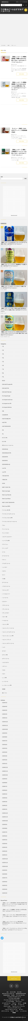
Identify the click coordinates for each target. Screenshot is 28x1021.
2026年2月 (4, 714)
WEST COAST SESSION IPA (8, 502)
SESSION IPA (5, 456)
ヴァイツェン (5, 544)
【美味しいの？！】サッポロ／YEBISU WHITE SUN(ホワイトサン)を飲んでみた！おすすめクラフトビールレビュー (14, 916)
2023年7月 (4, 832)
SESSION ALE (7, 336)
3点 (3, 354)
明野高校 (13, 97)
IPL (3, 434)
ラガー (10, 245)
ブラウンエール (5, 605)
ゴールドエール (16, 158)
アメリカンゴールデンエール (8, 513)
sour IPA (4, 472)
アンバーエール (18, 135)
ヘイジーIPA (18, 68)
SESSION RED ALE (6, 464)
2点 (3, 350)
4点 (3, 357)
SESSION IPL (5, 460)
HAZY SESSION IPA (6, 426)
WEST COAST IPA (6, 487)
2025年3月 (4, 756)
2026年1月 (4, 717)
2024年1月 (4, 809)
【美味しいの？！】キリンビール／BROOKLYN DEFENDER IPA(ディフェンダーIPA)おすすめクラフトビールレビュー (14, 923)
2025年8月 (4, 737)
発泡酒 (21, 65)
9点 (3, 376)
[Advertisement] (14, 29)
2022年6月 (4, 881)
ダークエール (5, 582)
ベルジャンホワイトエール (8, 643)
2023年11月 (5, 816)
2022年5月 (4, 885)
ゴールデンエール (6, 563)
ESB (3, 411)
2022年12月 (5, 858)
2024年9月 (4, 778)
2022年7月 (4, 877)
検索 (2, 176)
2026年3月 (4, 710)
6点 (13, 93)
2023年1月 (4, 855)
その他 (17, 65)
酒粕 (19, 97)
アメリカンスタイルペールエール (9, 521)
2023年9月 (4, 824)
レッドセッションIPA (6, 685)
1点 (3, 346)
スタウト (4, 571)
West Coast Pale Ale (6, 494)
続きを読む (21, 74)
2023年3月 (4, 847)
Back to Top (14, 978)
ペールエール (5, 620)
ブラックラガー (5, 612)
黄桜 (17, 160)
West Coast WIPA (6, 506)
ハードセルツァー (6, 593)
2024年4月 (4, 797)
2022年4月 (4, 889)
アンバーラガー (5, 533)
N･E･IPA (4, 441)
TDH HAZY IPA (5, 475)
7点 (2, 245)
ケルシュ (4, 559)
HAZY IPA (4, 422)
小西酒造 (20, 138)
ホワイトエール (5, 658)
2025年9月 (4, 733)
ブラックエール (5, 609)
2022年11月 (5, 862)
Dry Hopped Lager (6, 395)
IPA (15, 65)
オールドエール (5, 555)
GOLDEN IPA (5, 414)
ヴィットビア (17, 93)
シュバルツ (4, 567)
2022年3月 (4, 893)
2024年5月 (4, 794)
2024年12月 (5, 767)
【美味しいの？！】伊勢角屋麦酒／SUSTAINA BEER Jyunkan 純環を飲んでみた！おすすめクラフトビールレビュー (18, 86)
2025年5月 (4, 748)
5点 (13, 65)
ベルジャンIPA (5, 624)
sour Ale (4, 468)
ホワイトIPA (5, 654)
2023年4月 (4, 843)
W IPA (3, 483)
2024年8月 (4, 782)
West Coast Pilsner (6, 498)
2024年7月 (4, 786)
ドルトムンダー (5, 590)
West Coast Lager (6, 491)
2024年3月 (4, 801)
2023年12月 (5, 813)
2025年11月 (5, 725)
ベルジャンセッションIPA (7, 635)
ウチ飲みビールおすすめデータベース (12, 10)
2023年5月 (4, 839)
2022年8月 (4, 874)
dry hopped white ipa (7, 407)
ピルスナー (6, 245)
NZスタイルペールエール (7, 445)
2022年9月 (4, 870)
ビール (14, 68)
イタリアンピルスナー (7, 536)
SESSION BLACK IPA (6, 453)
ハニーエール (5, 597)
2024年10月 (5, 775)
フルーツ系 (4, 616)
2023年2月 (4, 851)
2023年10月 (5, 820)
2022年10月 (5, 866)
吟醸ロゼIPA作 (17, 69)
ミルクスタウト (5, 662)
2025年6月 (4, 744)
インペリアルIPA (6, 540)
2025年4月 (4, 752)
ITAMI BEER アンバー (17, 137)
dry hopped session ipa (7, 399)
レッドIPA (4, 677)
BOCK (3, 380)
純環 (17, 97)
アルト (3, 525)
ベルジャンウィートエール (8, 628)
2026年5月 (4, 702)
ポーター (4, 651)
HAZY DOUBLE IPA (6, 418)
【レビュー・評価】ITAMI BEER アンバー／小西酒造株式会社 (19, 130)
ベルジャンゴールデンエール (8, 632)
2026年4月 (4, 706)
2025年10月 (5, 729)
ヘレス (3, 647)
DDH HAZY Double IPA (7, 384)
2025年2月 (4, 759)
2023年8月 (4, 828)
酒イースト (16, 94)
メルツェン (4, 666)
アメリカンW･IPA (6, 510)
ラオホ (3, 670)
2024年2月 (4, 805)
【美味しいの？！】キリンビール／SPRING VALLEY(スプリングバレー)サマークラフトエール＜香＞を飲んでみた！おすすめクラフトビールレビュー (14, 333)
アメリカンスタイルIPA (7, 517)
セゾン (3, 574)
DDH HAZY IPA (5, 388)
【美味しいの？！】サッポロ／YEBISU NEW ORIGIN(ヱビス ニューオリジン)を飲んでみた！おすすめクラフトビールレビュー (14, 310)
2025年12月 (5, 721)
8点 (2, 313)
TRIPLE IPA (4, 479)
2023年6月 (4, 836)
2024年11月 (5, 771)
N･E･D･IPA (4, 437)
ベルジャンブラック (6, 639)
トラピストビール (6, 586)
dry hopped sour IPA (6, 403)
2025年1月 (4, 763)
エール (3, 552)
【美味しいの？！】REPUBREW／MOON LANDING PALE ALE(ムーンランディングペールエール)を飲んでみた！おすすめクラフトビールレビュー (14, 904)
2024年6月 (4, 790)
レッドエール (5, 681)
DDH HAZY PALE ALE (6, 392)
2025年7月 (4, 740)
